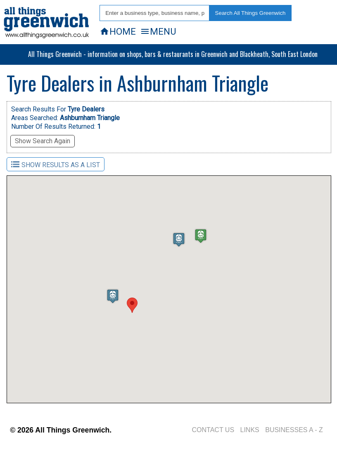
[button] (132, 305)
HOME (118, 31)
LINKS (249, 429)
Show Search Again (42, 141)
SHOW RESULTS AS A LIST (55, 164)
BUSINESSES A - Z (294, 429)
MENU (158, 31)
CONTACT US (213, 429)
